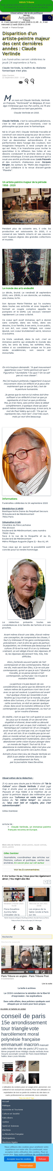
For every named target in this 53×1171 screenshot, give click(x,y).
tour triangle (14, 1028)
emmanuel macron (20, 1044)
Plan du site (24, 1098)
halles (4, 1056)
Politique (6, 1105)
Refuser (42, 1159)
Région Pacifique (22, 918)
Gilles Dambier (8, 75)
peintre (11, 847)
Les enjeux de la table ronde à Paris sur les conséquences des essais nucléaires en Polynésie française (39, 911)
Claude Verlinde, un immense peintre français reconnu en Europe (29, 828)
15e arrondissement (24, 1022)
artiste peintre (27, 845)
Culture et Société (11, 1114)
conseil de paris (23, 1016)
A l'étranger (37, 920)
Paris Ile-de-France (37, 918)
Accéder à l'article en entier (13, 1009)
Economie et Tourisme (12, 1110)
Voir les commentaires (26, 869)
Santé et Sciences (10, 1126)
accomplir (13, 1054)
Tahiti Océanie (9, 918)
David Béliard (40, 1054)
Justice (5, 1122)
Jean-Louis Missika (16, 1056)
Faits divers (7, 1118)
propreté (11, 1051)
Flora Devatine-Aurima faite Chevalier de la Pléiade (12, 911)
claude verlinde (40, 845)
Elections (6, 1130)
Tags (32, 1098)
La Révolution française (12, 1134)
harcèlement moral (20, 1034)
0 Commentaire (7, 979)
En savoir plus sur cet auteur (29, 862)
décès (4, 847)
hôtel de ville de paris (20, 1048)
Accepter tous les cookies (19, 1159)
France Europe (17, 27)
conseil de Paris (26, 1054)
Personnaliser (26, 1165)
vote (34, 1028)
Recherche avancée (10, 942)
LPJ (35, 1048)
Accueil (5, 27)
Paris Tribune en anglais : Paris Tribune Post (25, 976)
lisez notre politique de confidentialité (31, 1154)
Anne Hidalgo (22, 1051)
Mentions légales (10, 1142)
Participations (8, 1138)
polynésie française (20, 1039)
